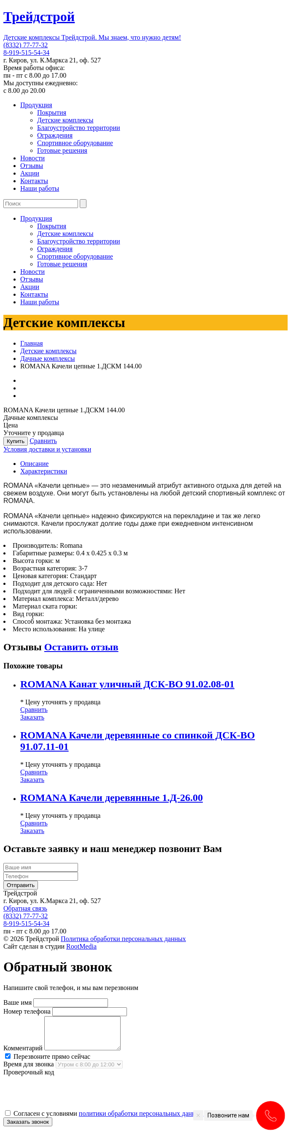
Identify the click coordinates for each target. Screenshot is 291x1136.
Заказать (32, 717)
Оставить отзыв (81, 646)
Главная (31, 343)
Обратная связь (25, 908)
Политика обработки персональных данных (123, 938)
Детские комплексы (65, 120)
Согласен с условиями (104, 1119)
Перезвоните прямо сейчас (47, 1062)
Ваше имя (17, 1002)
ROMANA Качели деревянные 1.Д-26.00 (111, 797)
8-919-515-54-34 (26, 52)
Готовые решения (62, 150)
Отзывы (31, 165)
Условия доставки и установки (47, 449)
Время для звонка (28, 1070)
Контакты (34, 180)
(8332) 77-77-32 (25, 45)
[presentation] (67, 1098)
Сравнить (43, 440)
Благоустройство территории (78, 127)
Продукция (36, 104)
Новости (32, 158)
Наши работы (39, 188)
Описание (34, 463)
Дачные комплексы (47, 358)
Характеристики (43, 471)
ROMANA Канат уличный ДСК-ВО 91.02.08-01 (127, 684)
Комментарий (23, 1054)
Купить (15, 441)
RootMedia (81, 946)
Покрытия (51, 112)
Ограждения (55, 135)
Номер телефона (27, 1011)
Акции (29, 173)
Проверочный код (28, 1078)
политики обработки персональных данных (141, 1119)
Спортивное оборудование (75, 142)
